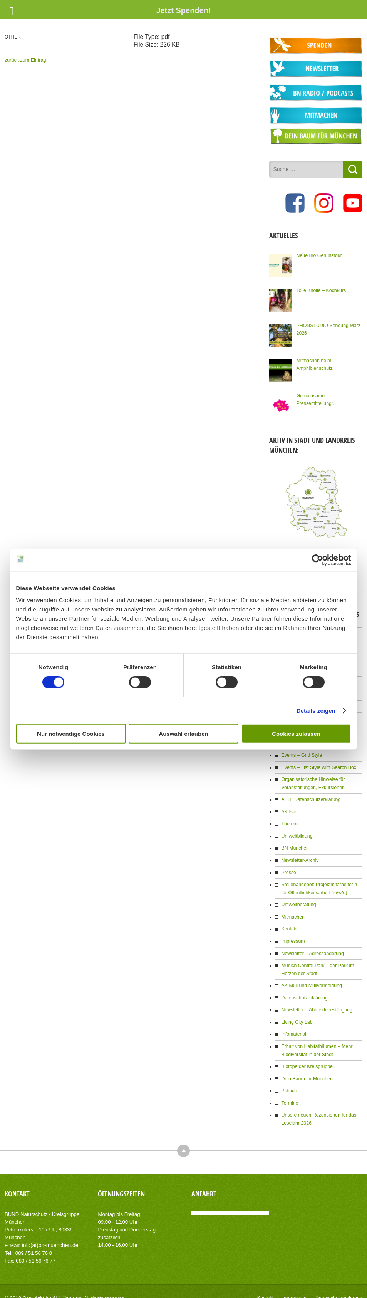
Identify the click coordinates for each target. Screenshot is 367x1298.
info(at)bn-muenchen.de (49, 1234)
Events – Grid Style (301, 751)
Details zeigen (316, 710)
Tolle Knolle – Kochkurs (320, 289)
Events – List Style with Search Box (317, 763)
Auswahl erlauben (183, 733)
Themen (289, 818)
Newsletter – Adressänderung (311, 946)
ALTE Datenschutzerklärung (310, 795)
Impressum (292, 934)
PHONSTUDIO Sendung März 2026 (327, 327)
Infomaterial (293, 1025)
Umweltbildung (296, 830)
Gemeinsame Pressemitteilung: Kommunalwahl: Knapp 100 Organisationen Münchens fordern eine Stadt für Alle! (328, 398)
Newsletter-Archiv (299, 854)
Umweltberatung (298, 898)
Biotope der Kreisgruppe (306, 1057)
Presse (288, 866)
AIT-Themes (66, 1286)
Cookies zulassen (296, 733)
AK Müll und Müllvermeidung (310, 977)
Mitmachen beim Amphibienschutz (313, 362)
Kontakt (289, 922)
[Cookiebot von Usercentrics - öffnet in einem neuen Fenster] (317, 560)
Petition (289, 1080)
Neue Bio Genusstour (318, 254)
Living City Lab (296, 1013)
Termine (289, 1092)
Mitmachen (292, 910)
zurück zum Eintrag (24, 60)
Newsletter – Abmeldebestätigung (315, 1001)
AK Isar (288, 806)
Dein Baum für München (306, 1068)
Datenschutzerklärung (303, 989)
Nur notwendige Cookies (71, 733)
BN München (294, 842)
